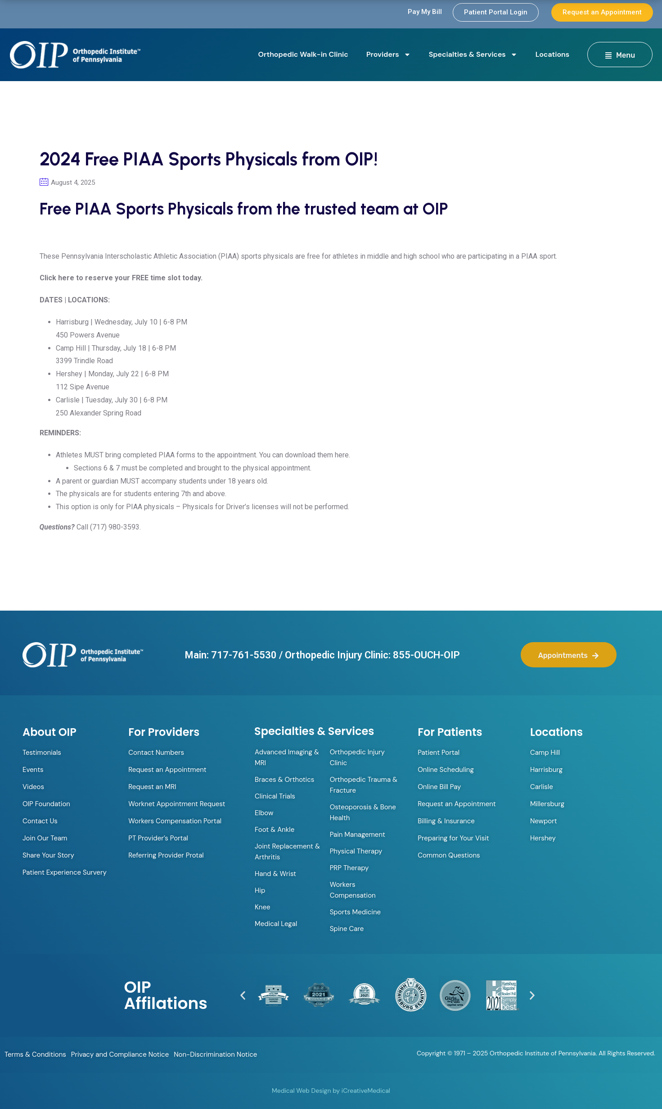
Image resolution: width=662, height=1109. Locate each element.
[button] (242, 995)
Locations (552, 54)
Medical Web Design (301, 1090)
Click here (57, 278)
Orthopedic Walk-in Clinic (303, 54)
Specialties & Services (473, 54)
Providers (388, 54)
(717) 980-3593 (115, 527)
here (342, 455)
